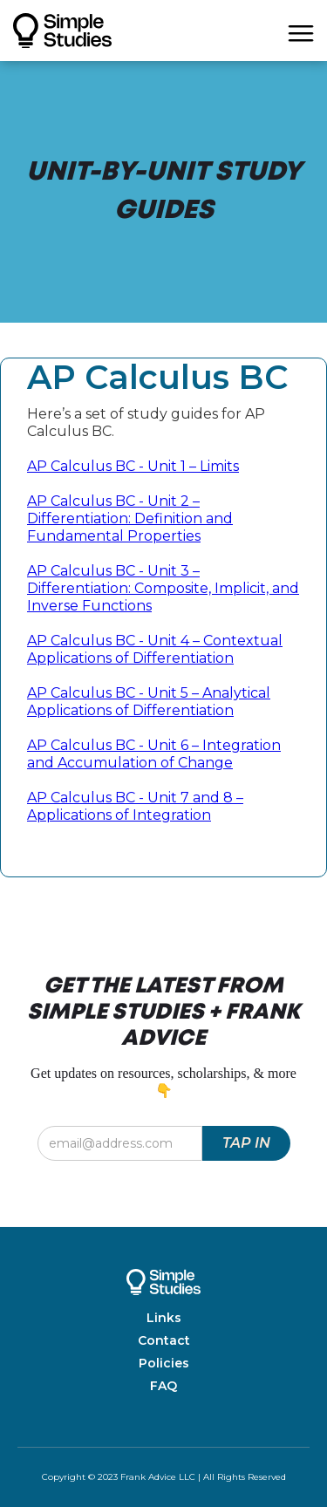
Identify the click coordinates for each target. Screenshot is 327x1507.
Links (163, 1318)
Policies (164, 1363)
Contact (164, 1340)
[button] (301, 30)
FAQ (163, 1386)
